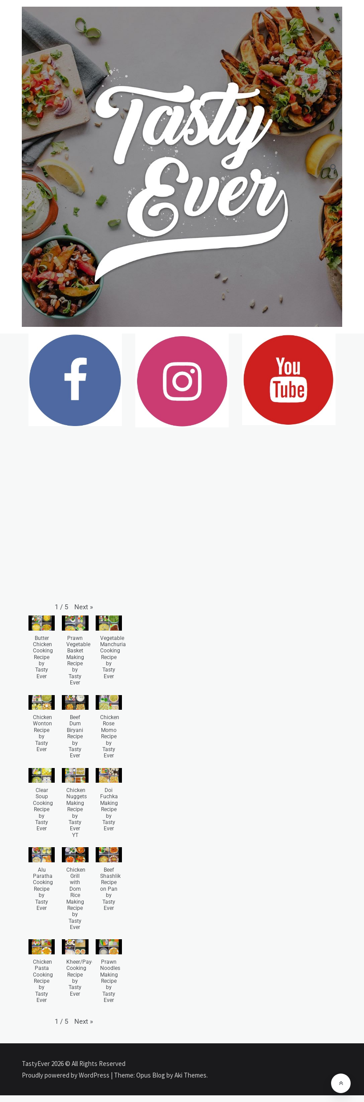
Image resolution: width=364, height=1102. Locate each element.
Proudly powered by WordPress (66, 1075)
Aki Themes (190, 1075)
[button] (83, 607)
